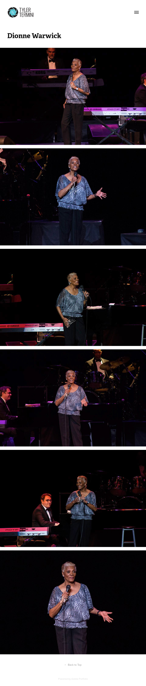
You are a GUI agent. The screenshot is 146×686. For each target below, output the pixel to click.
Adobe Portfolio (79, 678)
